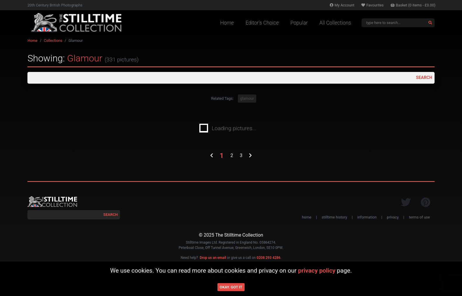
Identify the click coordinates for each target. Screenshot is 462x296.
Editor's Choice (262, 23)
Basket (412, 5)
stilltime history (334, 219)
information (366, 219)
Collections (53, 40)
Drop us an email (213, 259)
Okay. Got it (231, 287)
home (306, 219)
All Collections (335, 23)
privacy (393, 219)
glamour (247, 100)
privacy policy (316, 270)
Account (342, 5)
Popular (299, 23)
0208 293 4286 (268, 259)
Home (227, 23)
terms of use (419, 219)
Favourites (372, 5)
